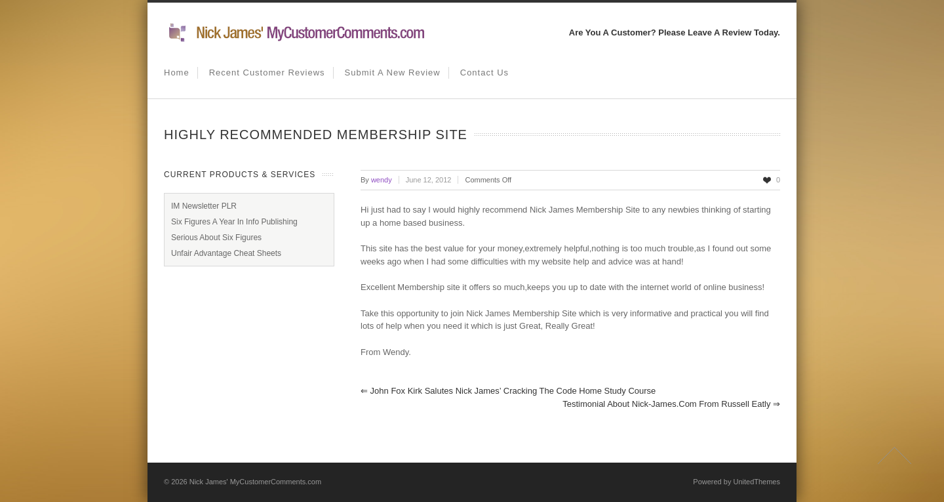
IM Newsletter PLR (204, 206)
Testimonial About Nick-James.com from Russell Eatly (671, 404)
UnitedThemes (756, 482)
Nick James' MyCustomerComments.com (255, 482)
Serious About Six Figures (216, 237)
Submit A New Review (393, 72)
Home (176, 72)
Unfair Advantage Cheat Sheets (226, 253)
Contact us (484, 72)
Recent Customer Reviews (267, 72)
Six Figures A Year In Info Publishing (234, 221)
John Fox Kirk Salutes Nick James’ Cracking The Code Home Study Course (508, 391)
